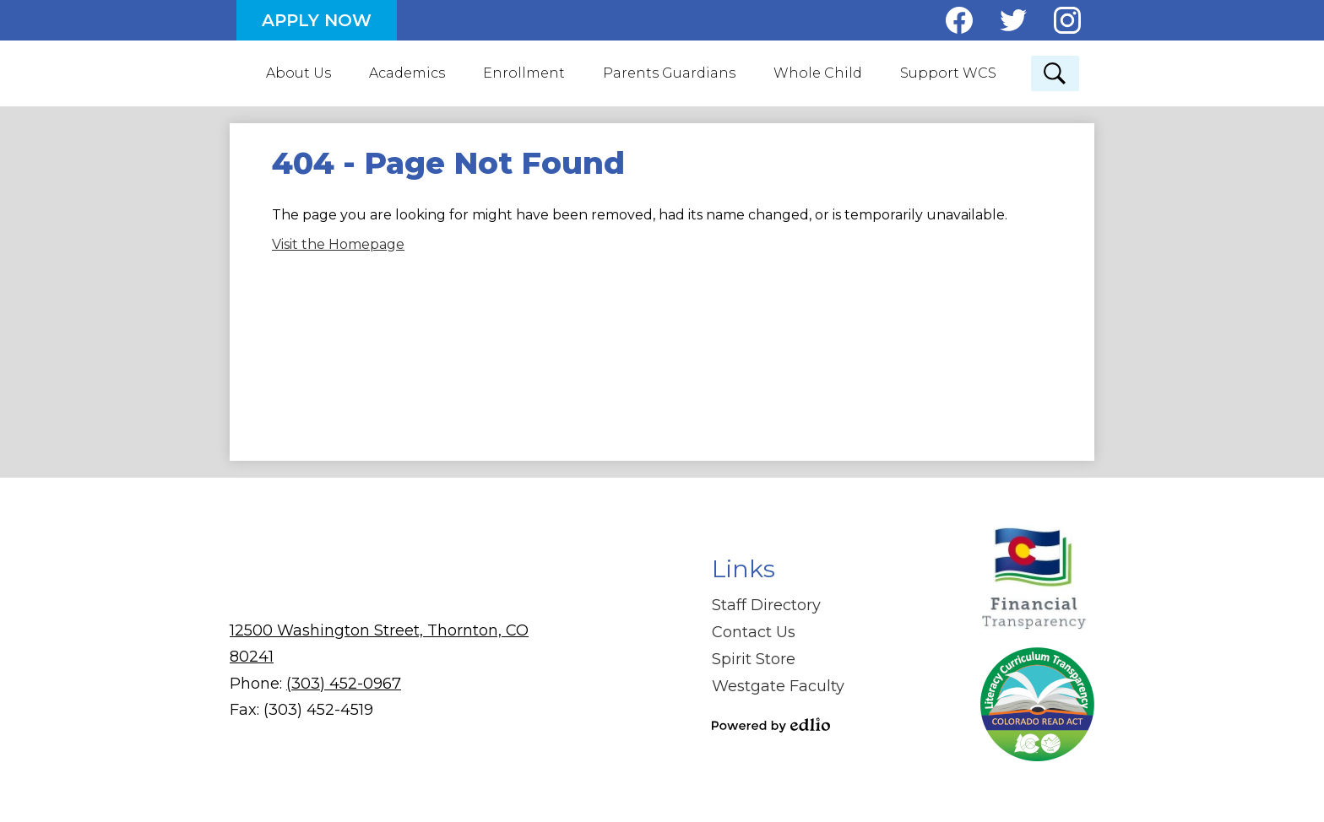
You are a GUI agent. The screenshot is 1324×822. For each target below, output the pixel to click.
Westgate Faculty (778, 685)
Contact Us (753, 631)
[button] (299, 72)
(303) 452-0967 (343, 682)
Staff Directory (766, 604)
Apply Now (317, 20)
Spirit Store (753, 658)
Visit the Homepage (338, 243)
